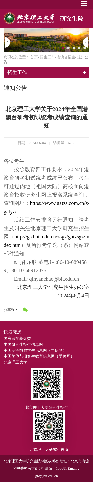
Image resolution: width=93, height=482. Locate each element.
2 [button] (68, 48)
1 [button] (63, 48)
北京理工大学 (15, 362)
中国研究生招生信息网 (23, 344)
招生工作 (47, 57)
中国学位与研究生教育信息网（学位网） (39, 356)
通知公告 (15, 88)
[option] (46, 40)
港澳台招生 (66, 57)
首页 (34, 57)
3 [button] (74, 48)
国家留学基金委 (17, 338)
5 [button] (84, 48)
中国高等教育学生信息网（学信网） (35, 350)
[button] (7, 42)
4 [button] (79, 48)
